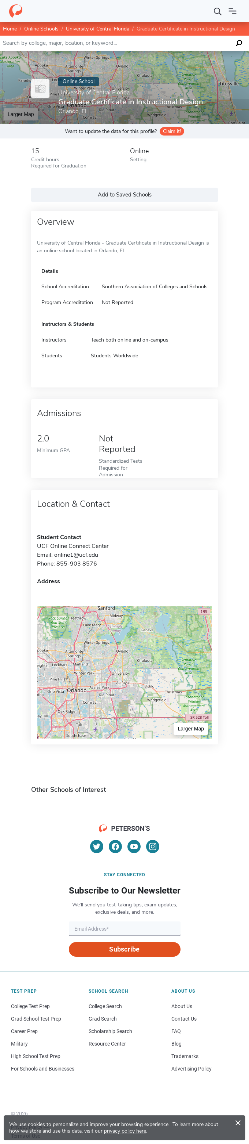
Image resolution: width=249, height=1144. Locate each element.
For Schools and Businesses (42, 1069)
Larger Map (21, 114)
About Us (181, 1006)
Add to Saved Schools (125, 194)
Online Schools (41, 28)
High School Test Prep (35, 1056)
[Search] (218, 11)
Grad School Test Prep (36, 1019)
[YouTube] (134, 846)
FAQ (176, 1031)
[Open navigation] (232, 11)
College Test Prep (30, 1006)
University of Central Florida (97, 28)
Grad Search (103, 1019)
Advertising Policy (191, 1069)
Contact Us (184, 1019)
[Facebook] (115, 846)
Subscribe (124, 949)
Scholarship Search (110, 1031)
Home (10, 28)
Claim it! (172, 131)
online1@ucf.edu (76, 555)
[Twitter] (96, 846)
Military (19, 1044)
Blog (176, 1044)
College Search (105, 1006)
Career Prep (24, 1031)
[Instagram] (152, 846)
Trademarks (184, 1056)
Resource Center (107, 1044)
